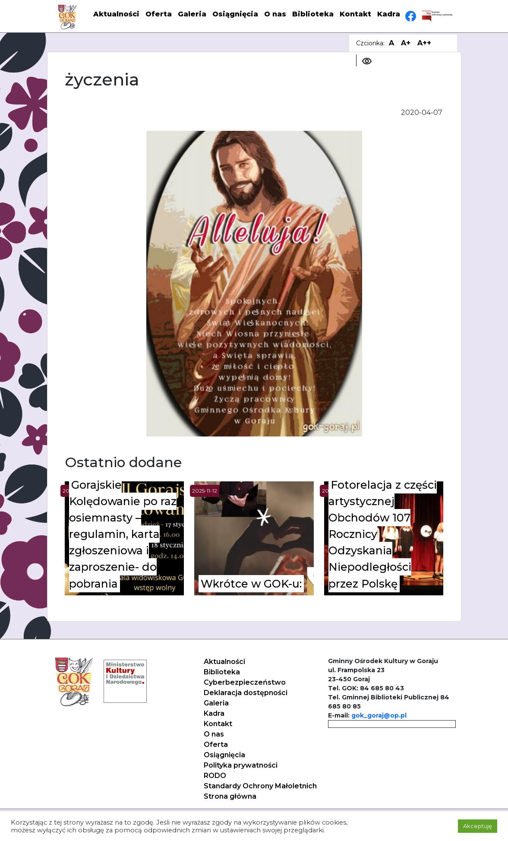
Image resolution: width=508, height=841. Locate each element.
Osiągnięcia (235, 14)
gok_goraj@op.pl (379, 715)
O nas (275, 14)
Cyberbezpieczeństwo (245, 682)
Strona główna (230, 796)
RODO (215, 775)
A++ (424, 43)
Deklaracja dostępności (245, 693)
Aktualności (116, 14)
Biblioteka (313, 14)
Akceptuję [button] (477, 825)
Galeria (192, 14)
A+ (405, 43)
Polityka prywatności (241, 765)
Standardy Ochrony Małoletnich (260, 786)
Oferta (158, 14)
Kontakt (355, 14)
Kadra (388, 14)
